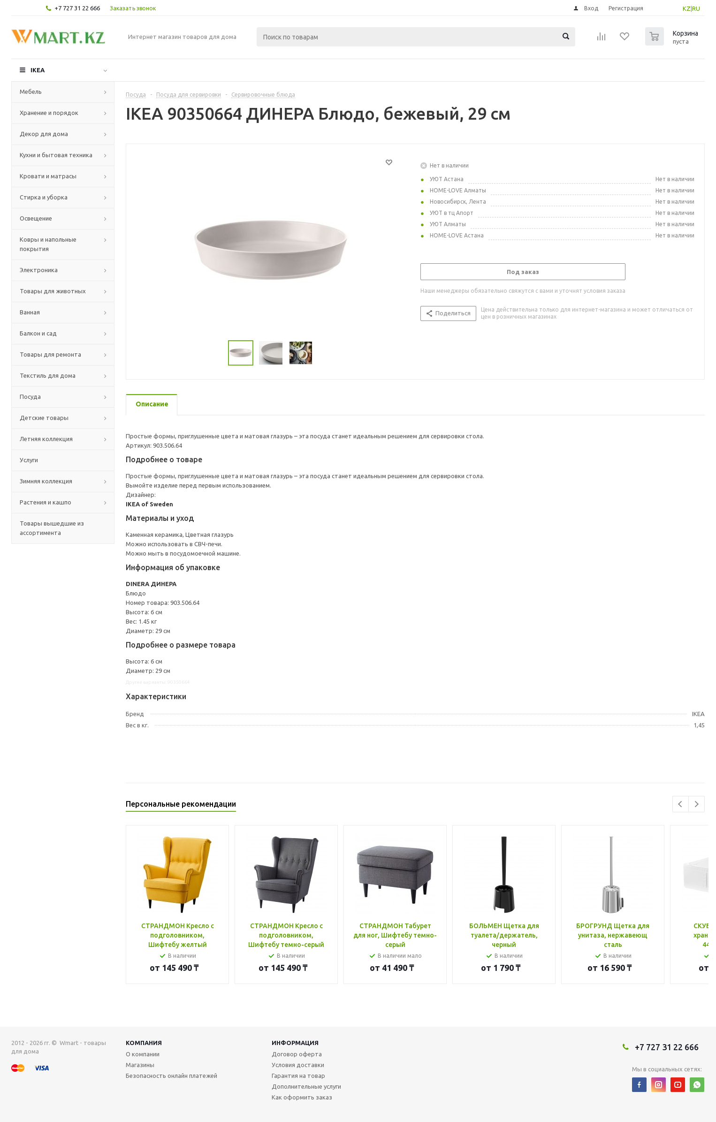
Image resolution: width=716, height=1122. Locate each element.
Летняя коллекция (46, 438)
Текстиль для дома (48, 375)
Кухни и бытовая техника (56, 155)
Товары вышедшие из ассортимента (52, 528)
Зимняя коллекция (46, 481)
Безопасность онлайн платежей (171, 1075)
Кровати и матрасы (48, 176)
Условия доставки (298, 1064)
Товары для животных (53, 291)
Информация (295, 1042)
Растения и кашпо (45, 502)
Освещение (36, 218)
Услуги (29, 460)
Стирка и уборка (44, 197)
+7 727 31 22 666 (77, 8)
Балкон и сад (38, 333)
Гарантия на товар (298, 1075)
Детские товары (44, 417)
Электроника (39, 270)
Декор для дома (44, 133)
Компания (144, 1042)
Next (696, 804)
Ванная (30, 312)
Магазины (140, 1064)
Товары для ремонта (50, 354)
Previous (680, 804)
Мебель (31, 91)
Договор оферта (297, 1054)
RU (696, 8)
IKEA (37, 70)
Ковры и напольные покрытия (48, 244)
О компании (143, 1054)
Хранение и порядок (49, 112)
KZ (687, 8)
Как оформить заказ (302, 1097)
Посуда (30, 396)
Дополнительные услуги (306, 1086)
